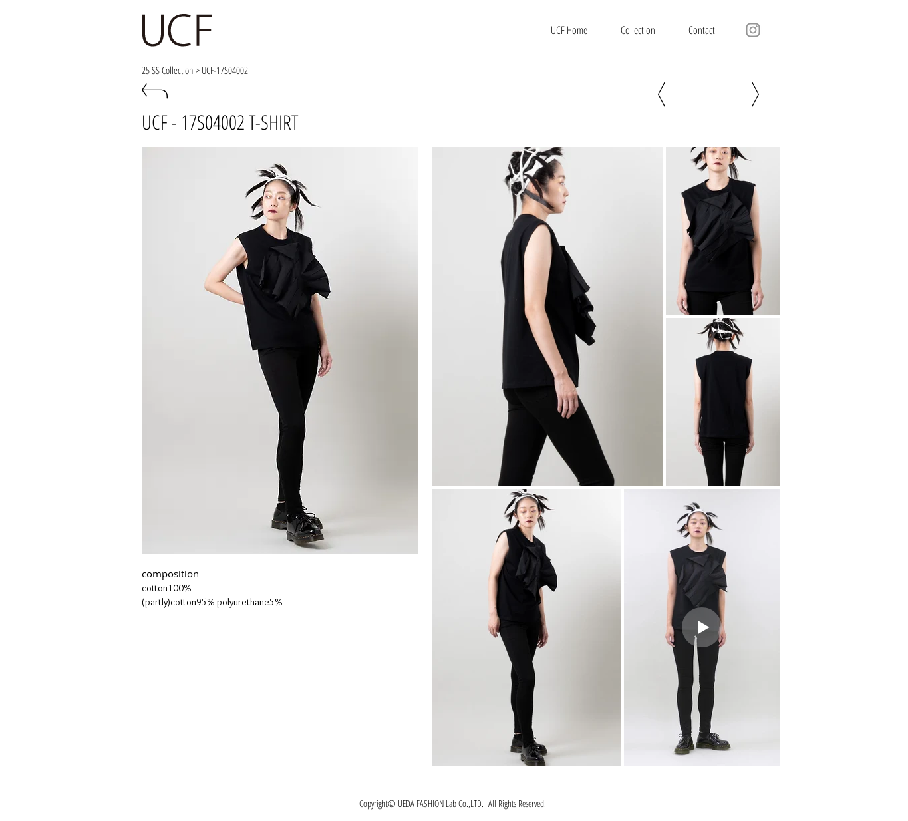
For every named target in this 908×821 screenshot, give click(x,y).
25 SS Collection (169, 70)
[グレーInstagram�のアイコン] (753, 30)
